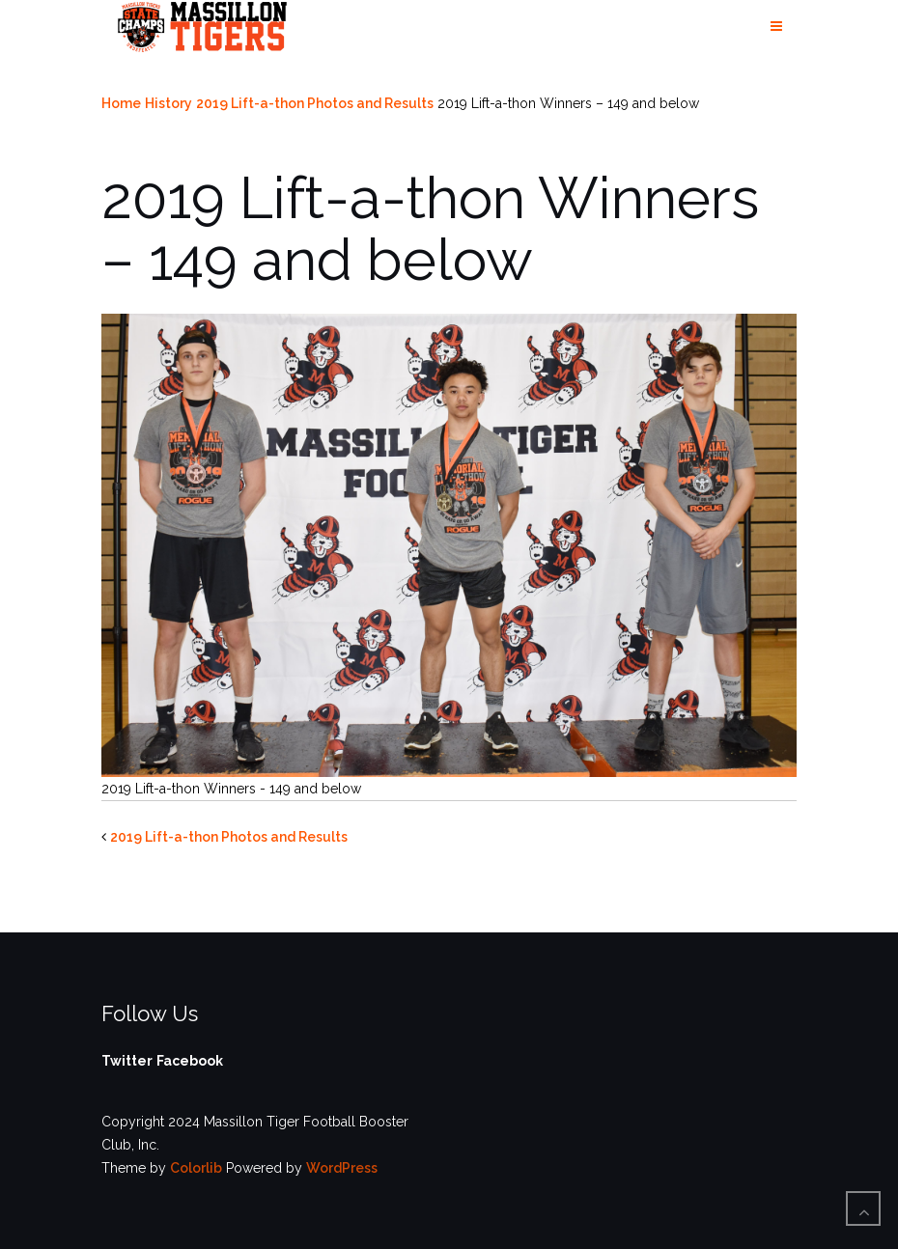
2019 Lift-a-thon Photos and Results (315, 103)
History (168, 103)
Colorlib (196, 1168)
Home (121, 103)
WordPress (342, 1168)
